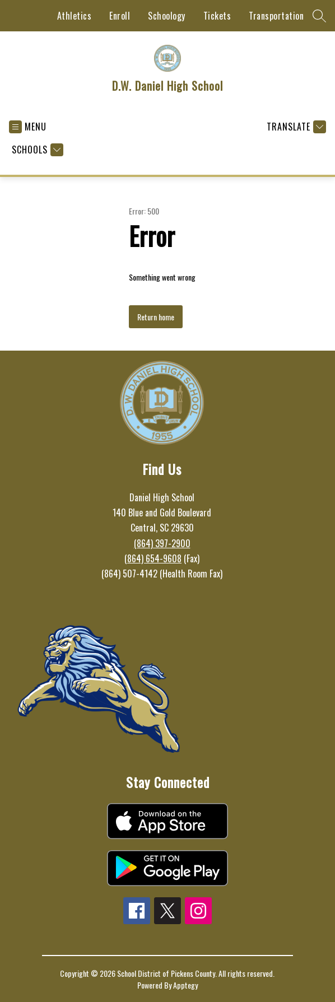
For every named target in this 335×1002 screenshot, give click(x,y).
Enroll (119, 15)
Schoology (166, 15)
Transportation (276, 15)
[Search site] (319, 15)
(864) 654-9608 (153, 558)
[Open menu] (27, 127)
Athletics (74, 15)
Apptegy (185, 985)
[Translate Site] (295, 127)
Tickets (217, 15)
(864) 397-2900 (162, 543)
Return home (155, 317)
